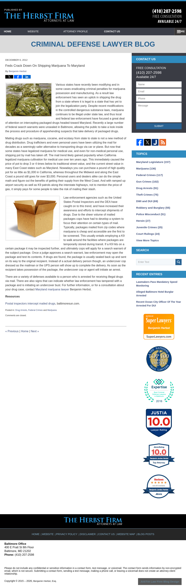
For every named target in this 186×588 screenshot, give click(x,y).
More (178, 31)
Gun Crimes (146, 180)
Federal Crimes (35, 310)
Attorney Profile (92, 31)
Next (35, 331)
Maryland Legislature (151, 161)
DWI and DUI (146, 198)
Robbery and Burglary (151, 205)
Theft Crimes (146, 192)
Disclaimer (88, 528)
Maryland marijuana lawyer (52, 289)
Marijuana (52, 310)
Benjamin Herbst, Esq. (45, 576)
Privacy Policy (68, 528)
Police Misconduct (149, 211)
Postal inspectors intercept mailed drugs (30, 303)
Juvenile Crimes (148, 223)
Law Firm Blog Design (165, 576)
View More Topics (146, 235)
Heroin (142, 217)
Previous (12, 331)
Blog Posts (144, 528)
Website (50, 31)
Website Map (125, 528)
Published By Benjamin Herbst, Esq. (167, 16)
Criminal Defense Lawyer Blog (39, 15)
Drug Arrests (21, 310)
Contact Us (137, 31)
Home (16, 31)
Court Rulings (146, 229)
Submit (159, 126)
